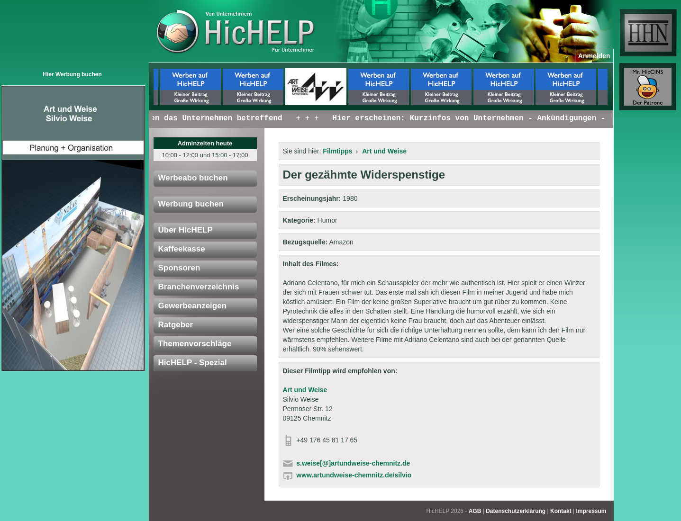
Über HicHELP (185, 229)
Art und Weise (384, 151)
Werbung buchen (191, 203)
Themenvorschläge (195, 343)
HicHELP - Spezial (192, 362)
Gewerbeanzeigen (192, 305)
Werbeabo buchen (193, 177)
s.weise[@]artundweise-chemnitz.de (353, 463)
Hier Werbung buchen (72, 74)
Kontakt (561, 511)
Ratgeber (175, 324)
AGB (475, 511)
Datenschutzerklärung (515, 511)
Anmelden (594, 56)
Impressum (591, 511)
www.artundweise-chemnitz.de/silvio (353, 475)
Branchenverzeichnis (198, 286)
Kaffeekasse (181, 248)
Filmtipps (337, 151)
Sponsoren (179, 267)
